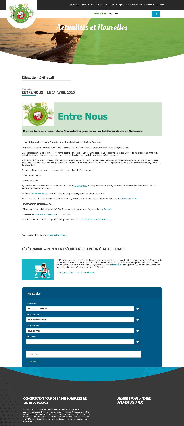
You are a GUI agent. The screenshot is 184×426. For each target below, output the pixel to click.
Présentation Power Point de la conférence (76, 272)
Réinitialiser (33, 361)
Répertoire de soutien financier (140, 5)
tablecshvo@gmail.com (57, 235)
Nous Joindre (100, 14)
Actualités (74, 5)
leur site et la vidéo (44, 214)
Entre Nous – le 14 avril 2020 (48, 92)
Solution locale (37, 193)
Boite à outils (87, 5)
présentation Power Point (95, 219)
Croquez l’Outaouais (128, 198)
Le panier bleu (80, 186)
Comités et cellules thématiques (110, 5)
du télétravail (106, 209)
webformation (116, 264)
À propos (160, 5)
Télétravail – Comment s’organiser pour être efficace (73, 249)
